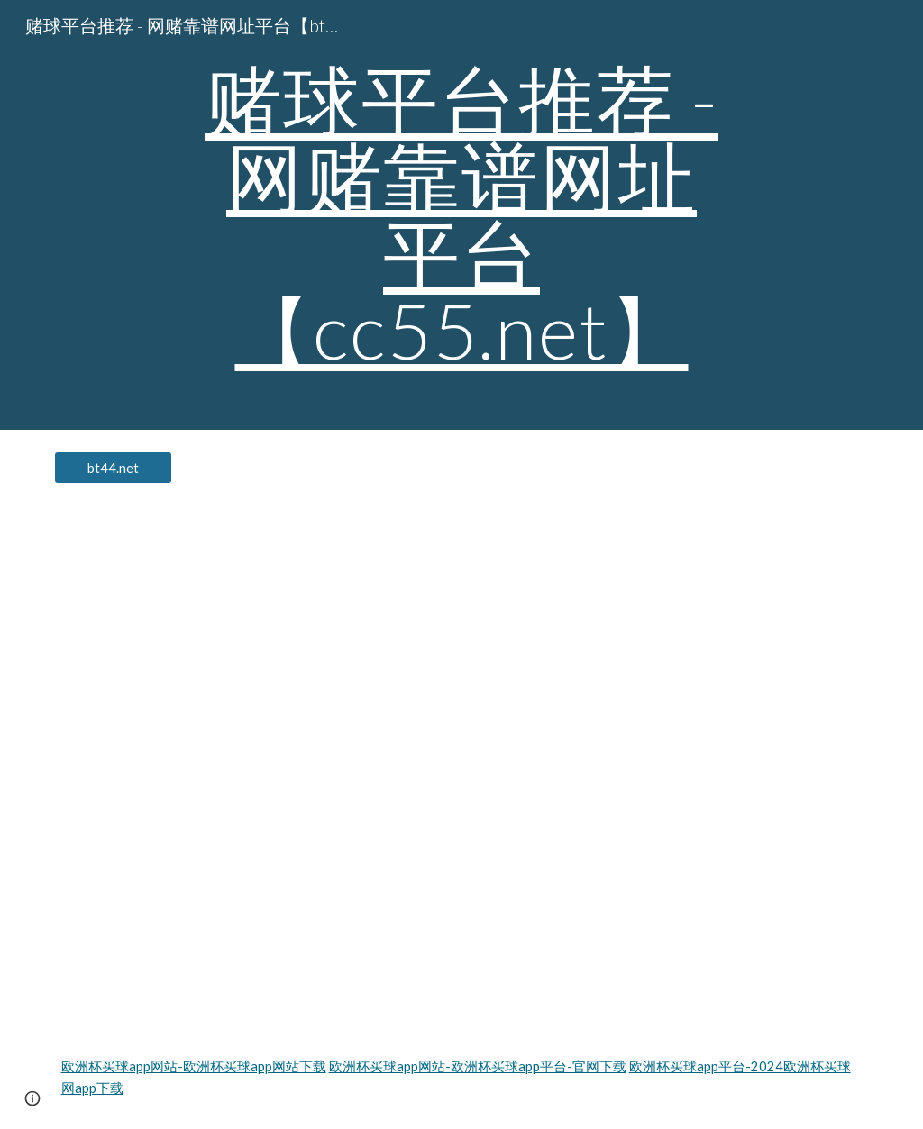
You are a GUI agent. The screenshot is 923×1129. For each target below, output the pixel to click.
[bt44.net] (113, 467)
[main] (461, 215)
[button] (32, 1098)
